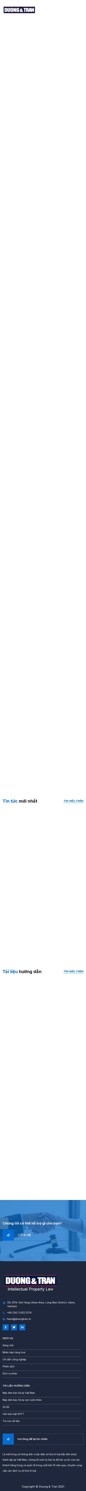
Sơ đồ (6, 1406)
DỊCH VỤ (8, 1338)
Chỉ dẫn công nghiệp (14, 1359)
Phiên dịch (9, 1366)
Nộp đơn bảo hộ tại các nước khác (22, 1399)
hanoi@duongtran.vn (17, 1319)
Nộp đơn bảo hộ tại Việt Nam (19, 1392)
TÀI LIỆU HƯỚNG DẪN (16, 1385)
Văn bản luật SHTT (13, 1413)
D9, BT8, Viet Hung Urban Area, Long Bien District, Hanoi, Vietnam (39, 1304)
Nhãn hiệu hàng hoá (14, 1352)
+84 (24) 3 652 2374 (17, 1313)
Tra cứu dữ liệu (11, 1420)
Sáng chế (8, 1345)
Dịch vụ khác (10, 1373)
